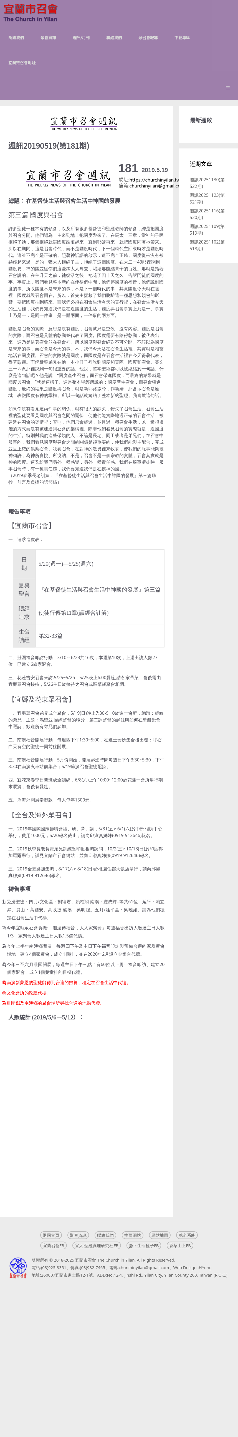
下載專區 (182, 37)
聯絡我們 (114, 37)
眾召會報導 (148, 37)
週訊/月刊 (81, 37)
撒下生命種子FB (144, 1245)
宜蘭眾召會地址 (22, 62)
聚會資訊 (48, 37)
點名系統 (187, 1235)
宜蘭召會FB (53, 1245)
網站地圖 (159, 1235)
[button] (227, 87)
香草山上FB (180, 1245)
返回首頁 (51, 1235)
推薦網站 (132, 1235)
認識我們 (16, 37)
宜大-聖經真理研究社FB (96, 1245)
